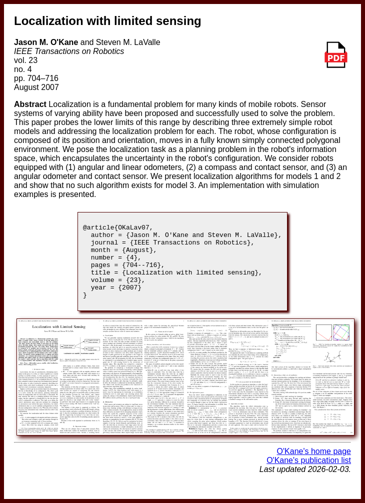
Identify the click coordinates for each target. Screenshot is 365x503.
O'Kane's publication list (308, 475)
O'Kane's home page (314, 466)
